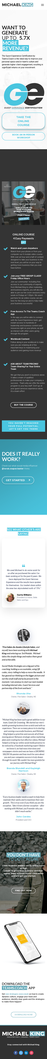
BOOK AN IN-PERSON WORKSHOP (23, 136)
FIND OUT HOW (23, 890)
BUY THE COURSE (23, 405)
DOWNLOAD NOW (23, 1014)
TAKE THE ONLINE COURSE (23, 121)
